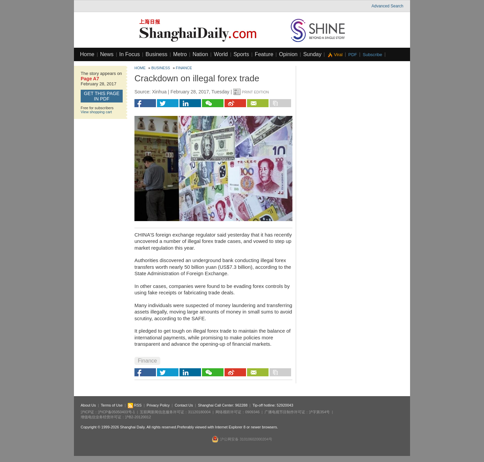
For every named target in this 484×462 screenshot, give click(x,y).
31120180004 (199, 412)
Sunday (312, 54)
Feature (264, 54)
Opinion (288, 54)
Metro (180, 54)
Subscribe (372, 54)
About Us (88, 405)
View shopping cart (96, 112)
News (107, 54)
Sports (241, 54)
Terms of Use (112, 405)
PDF (352, 54)
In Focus (129, 54)
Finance (184, 68)
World (221, 54)
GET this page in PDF (102, 96)
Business (156, 54)
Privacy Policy (158, 405)
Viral (338, 54)
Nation (200, 54)
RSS (135, 405)
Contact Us (184, 405)
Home (87, 54)
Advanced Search (387, 6)
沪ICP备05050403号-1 (116, 412)
